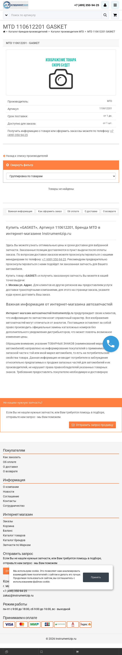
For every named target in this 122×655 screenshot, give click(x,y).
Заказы (8, 521)
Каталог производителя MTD (67, 31)
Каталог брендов (14, 540)
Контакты (9, 501)
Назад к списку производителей (25, 155)
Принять (96, 577)
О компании (11, 486)
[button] (111, 344)
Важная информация (20, 211)
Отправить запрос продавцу (92, 425)
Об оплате (73, 211)
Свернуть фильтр (19, 165)
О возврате (109, 211)
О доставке (91, 211)
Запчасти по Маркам (17, 545)
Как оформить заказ (50, 211)
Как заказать (12, 457)
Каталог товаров (14, 535)
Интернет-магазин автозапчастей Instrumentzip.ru (39, 313)
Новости (8, 491)
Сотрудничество (14, 505)
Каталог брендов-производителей (28, 31)
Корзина (8, 526)
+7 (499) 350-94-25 (86, 5)
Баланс (8, 530)
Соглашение (11, 496)
